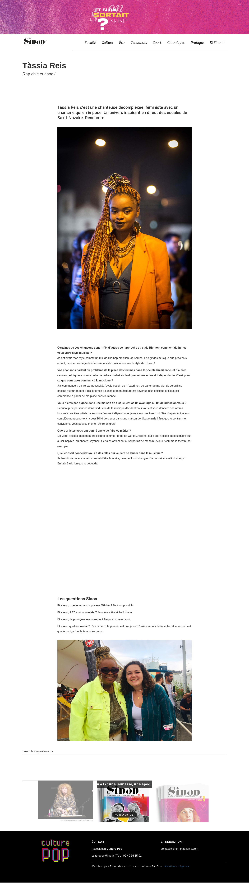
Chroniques (176, 42)
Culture (107, 42)
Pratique (197, 42)
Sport (157, 42)
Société (90, 42)
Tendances (139, 42)
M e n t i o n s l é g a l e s (176, 866)
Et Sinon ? (217, 42)
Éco (122, 42)
